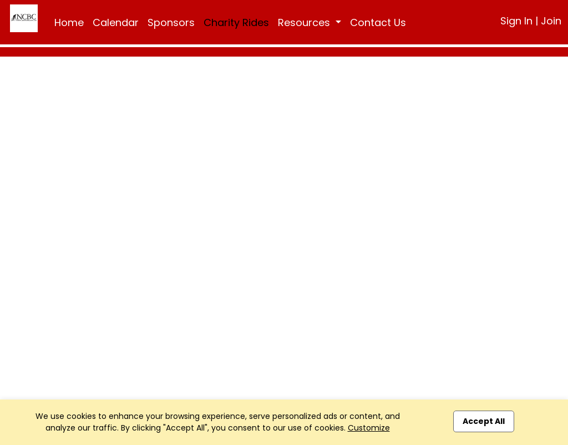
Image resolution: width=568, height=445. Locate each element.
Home (69, 22)
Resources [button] (305, 22)
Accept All (484, 421)
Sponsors (171, 22)
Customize (369, 427)
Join (551, 21)
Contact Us (378, 22)
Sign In (516, 21)
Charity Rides (236, 22)
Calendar (116, 22)
